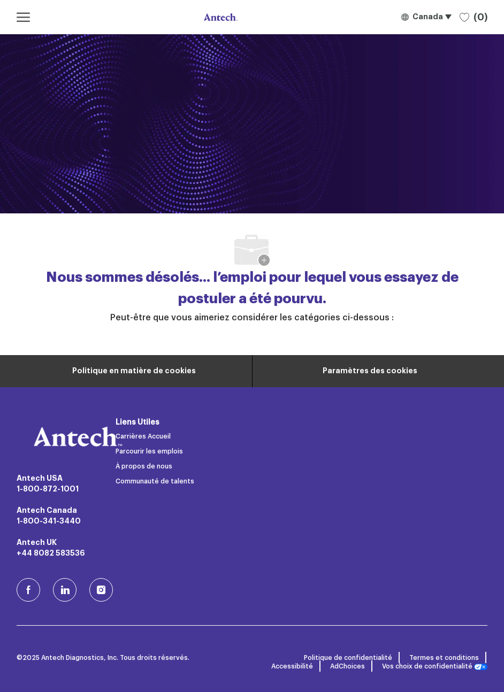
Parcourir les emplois (149, 451)
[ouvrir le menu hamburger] (23, 17)
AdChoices (347, 666)
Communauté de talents (155, 481)
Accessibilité (292, 666)
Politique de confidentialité (348, 658)
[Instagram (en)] (101, 590)
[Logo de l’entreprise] (220, 17)
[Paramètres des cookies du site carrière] (370, 371)
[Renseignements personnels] (134, 371)
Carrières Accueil (143, 436)
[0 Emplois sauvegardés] (473, 17)
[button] (426, 17)
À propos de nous (144, 466)
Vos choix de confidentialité (434, 666)
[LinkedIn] (65, 590)
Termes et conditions (444, 658)
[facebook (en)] (28, 590)
